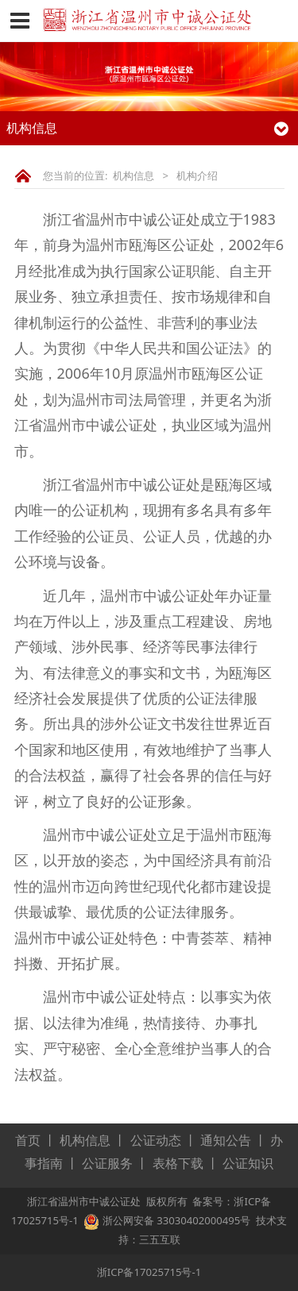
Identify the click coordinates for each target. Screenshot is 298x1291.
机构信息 (133, 175)
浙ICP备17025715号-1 (149, 1272)
